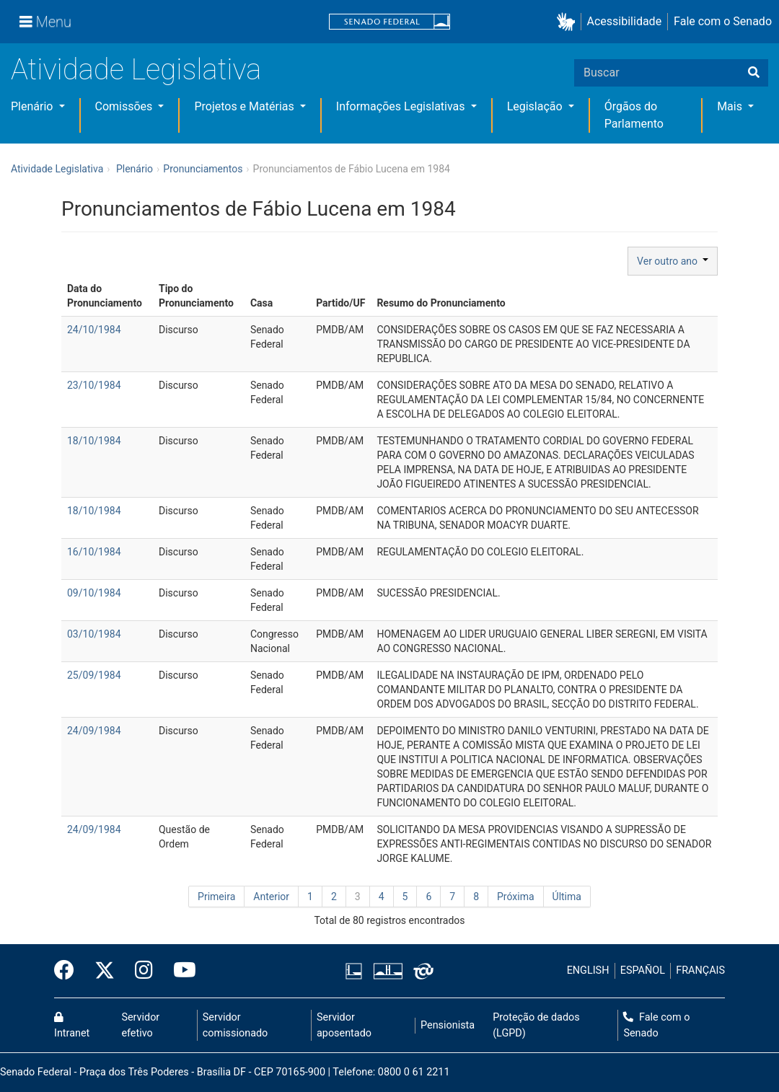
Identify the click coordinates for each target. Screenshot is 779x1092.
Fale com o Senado (723, 21)
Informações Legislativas (402, 106)
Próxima (515, 896)
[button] (569, 22)
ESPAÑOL (642, 970)
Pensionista (448, 1025)
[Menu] (45, 21)
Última (567, 896)
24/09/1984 (94, 730)
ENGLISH (588, 970)
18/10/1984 (94, 440)
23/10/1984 (94, 385)
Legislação (536, 106)
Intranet (71, 1025)
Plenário (33, 106)
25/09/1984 (94, 675)
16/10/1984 (94, 552)
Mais (731, 106)
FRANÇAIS (700, 970)
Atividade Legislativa (136, 70)
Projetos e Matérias (245, 106)
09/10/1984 (94, 593)
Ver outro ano (672, 261)
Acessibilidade (624, 21)
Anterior (271, 896)
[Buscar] (753, 73)
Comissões (125, 106)
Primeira (216, 896)
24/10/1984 (94, 329)
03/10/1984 (94, 634)
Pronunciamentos (202, 169)
